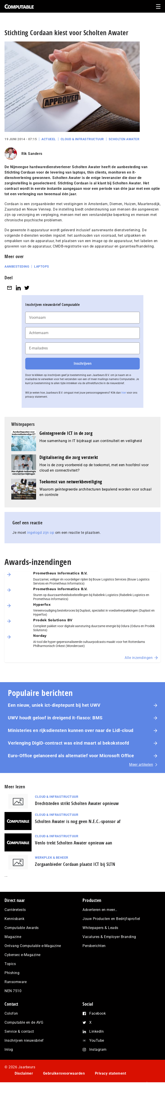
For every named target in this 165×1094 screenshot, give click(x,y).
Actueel (48, 139)
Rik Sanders (31, 153)
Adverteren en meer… (99, 910)
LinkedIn (96, 1031)
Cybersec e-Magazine (23, 955)
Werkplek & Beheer (51, 857)
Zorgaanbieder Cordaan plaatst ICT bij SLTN (75, 864)
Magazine (13, 937)
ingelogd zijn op (40, 532)
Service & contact (19, 1031)
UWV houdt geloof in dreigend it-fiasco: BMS (55, 717)
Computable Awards (22, 928)
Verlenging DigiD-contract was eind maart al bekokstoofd (68, 743)
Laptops (41, 266)
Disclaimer (24, 1073)
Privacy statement (110, 1073)
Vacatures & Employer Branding (109, 937)
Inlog (9, 1049)
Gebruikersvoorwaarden (64, 1073)
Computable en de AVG (24, 1022)
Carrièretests (15, 910)
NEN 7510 (13, 991)
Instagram (98, 1049)
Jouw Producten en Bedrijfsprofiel (111, 919)
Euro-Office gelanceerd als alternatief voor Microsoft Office (71, 755)
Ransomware (16, 982)
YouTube (96, 1040)
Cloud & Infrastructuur (82, 139)
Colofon (11, 1013)
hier (123, 392)
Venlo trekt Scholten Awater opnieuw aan (73, 843)
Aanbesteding (17, 266)
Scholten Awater (124, 139)
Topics (10, 964)
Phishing (12, 973)
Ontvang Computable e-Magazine (33, 946)
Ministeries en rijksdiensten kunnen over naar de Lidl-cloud (70, 730)
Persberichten (94, 946)
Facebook (97, 1013)
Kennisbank (14, 919)
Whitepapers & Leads (100, 928)
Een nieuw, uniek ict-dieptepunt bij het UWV (54, 705)
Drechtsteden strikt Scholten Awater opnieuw (77, 803)
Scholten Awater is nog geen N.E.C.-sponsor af (78, 821)
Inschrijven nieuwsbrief (24, 1040)
